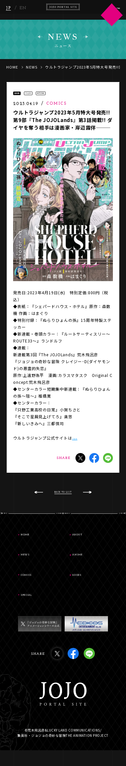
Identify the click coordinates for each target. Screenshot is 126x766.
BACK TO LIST (63, 499)
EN (24, 10)
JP (9, 10)
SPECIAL (37, 609)
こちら (78, 442)
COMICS (37, 587)
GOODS (87, 587)
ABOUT (87, 543)
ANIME (87, 565)
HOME (12, 67)
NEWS (31, 67)
